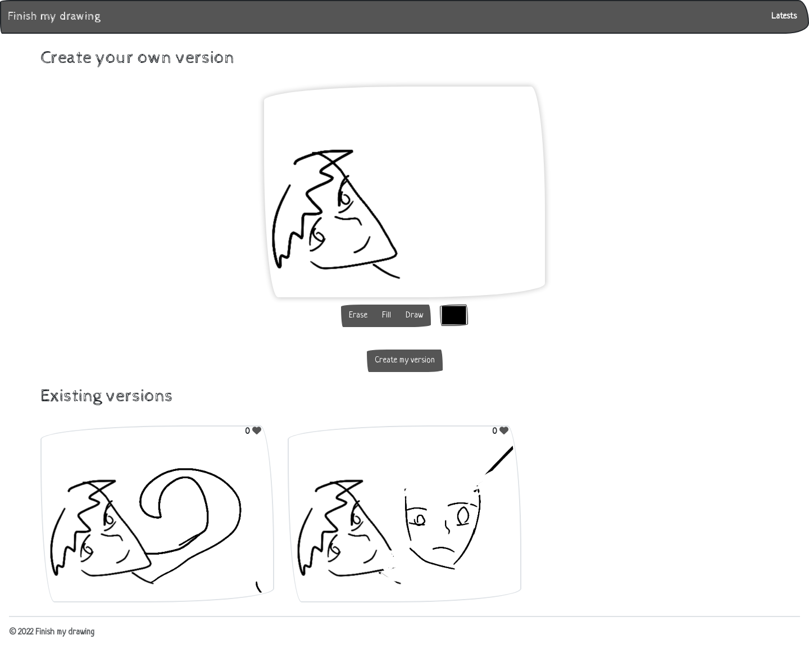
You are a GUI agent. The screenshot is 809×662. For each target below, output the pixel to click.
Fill (386, 315)
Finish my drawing (54, 16)
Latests (784, 16)
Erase (358, 315)
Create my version (405, 360)
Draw (414, 315)
